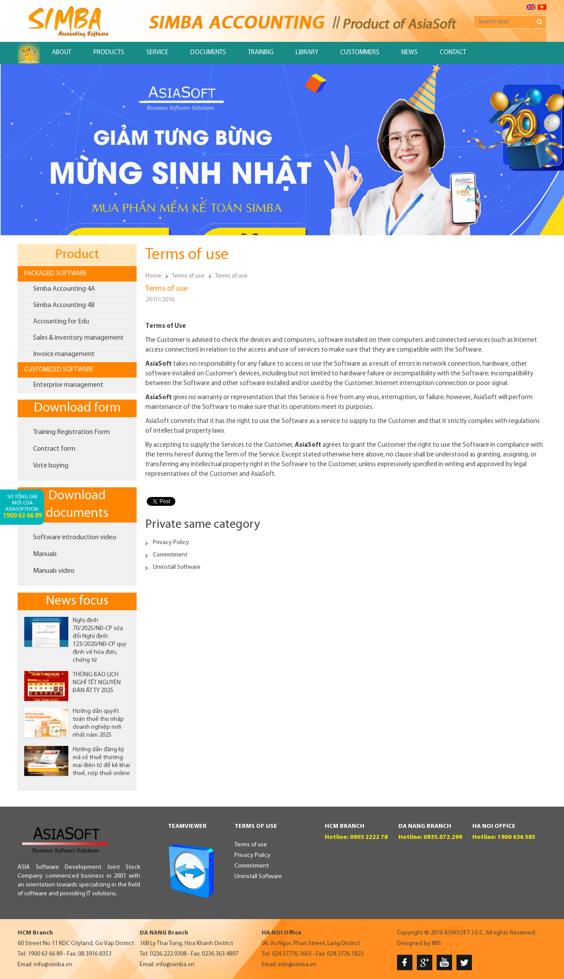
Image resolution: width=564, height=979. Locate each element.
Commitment (170, 555)
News (409, 52)
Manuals (45, 554)
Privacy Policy (171, 542)
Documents (208, 52)
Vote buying (50, 465)
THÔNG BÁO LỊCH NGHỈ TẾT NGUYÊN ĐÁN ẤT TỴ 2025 (97, 682)
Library (307, 52)
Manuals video (53, 571)
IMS (436, 943)
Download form (77, 408)
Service (157, 52)
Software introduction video (74, 537)
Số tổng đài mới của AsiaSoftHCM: (22, 506)
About (61, 52)
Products (108, 52)
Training (261, 52)
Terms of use (188, 276)
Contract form (54, 448)
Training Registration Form (71, 432)
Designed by (413, 943)
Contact (453, 52)
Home (153, 276)
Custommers (359, 52)
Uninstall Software (176, 567)
